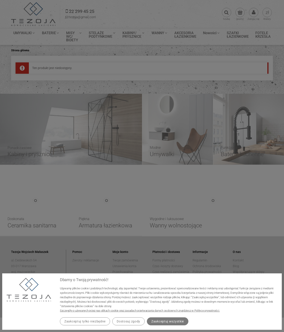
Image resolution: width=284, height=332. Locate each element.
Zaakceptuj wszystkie (167, 321)
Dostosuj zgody (128, 321)
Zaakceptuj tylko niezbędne (85, 321)
